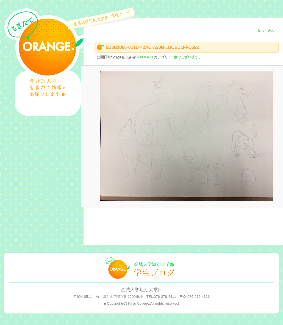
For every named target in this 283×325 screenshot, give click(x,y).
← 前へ (258, 31)
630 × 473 (145, 57)
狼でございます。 (188, 57)
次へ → (273, 31)
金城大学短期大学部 (142, 289)
